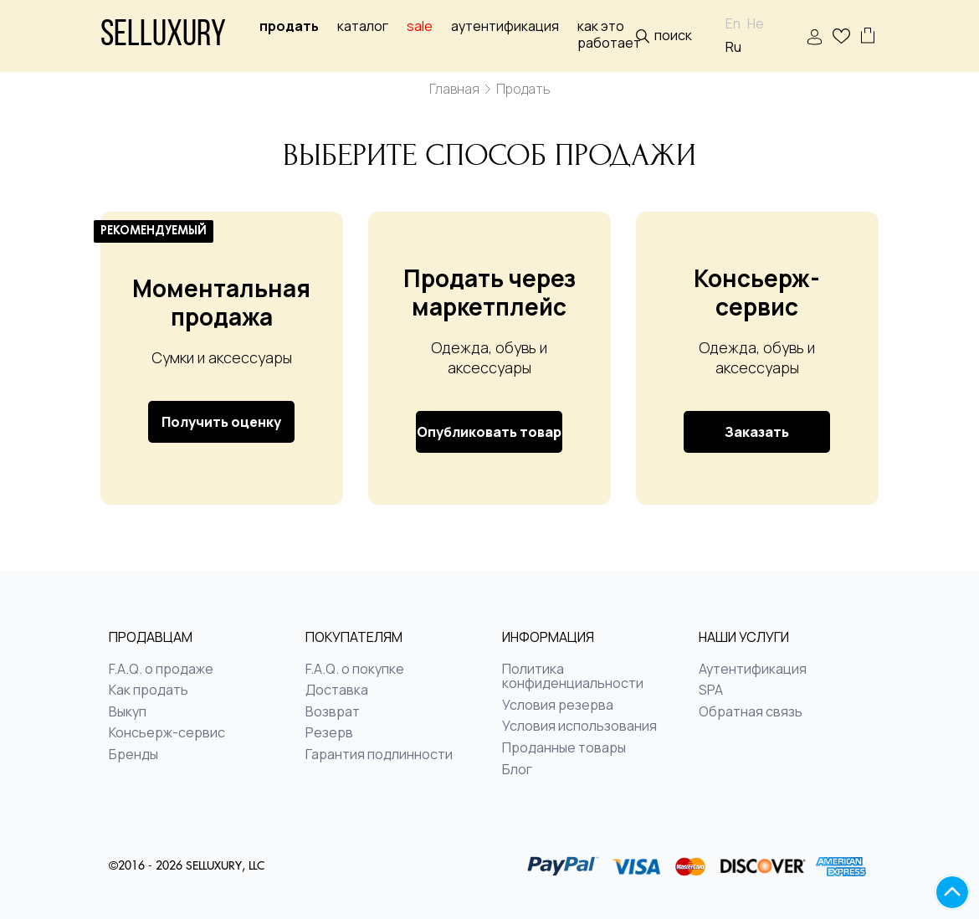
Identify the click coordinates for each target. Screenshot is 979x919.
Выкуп (127, 712)
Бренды (133, 754)
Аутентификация (505, 26)
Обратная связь (750, 712)
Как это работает (609, 35)
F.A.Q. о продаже (161, 669)
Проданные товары (564, 748)
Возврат (332, 712)
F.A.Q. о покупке (354, 669)
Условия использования (579, 726)
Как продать (148, 690)
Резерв (329, 733)
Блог (517, 770)
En (733, 24)
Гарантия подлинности (379, 754)
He (755, 24)
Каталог (362, 26)
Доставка (336, 690)
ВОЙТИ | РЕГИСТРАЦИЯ (814, 37)
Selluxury (163, 36)
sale (420, 26)
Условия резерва (557, 705)
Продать (289, 26)
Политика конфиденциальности (572, 676)
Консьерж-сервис (167, 733)
